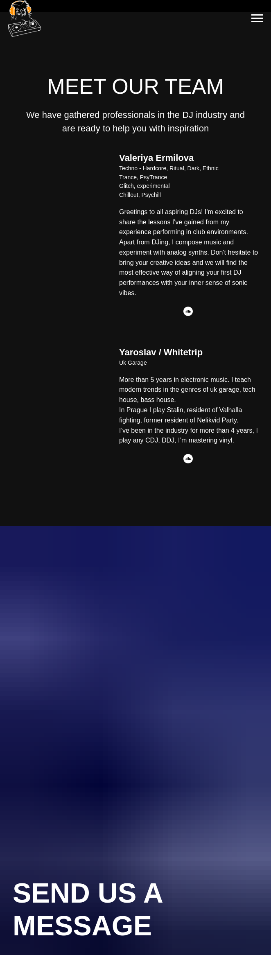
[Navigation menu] (257, 18)
